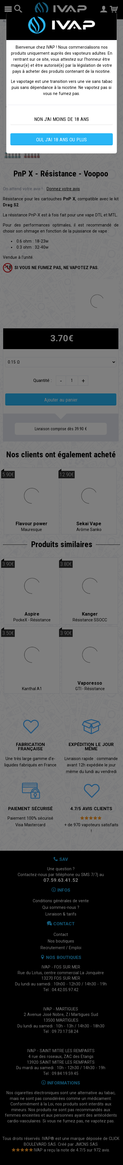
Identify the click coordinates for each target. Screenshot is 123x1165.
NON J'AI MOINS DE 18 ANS (61, 119)
